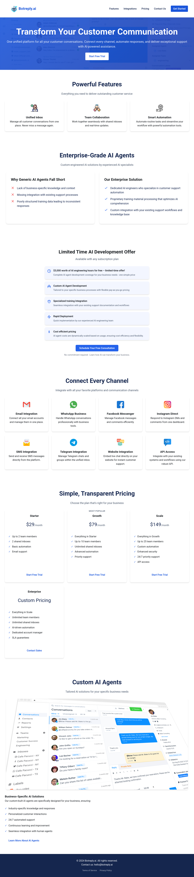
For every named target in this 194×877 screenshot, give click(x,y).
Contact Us (160, 8)
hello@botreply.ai (103, 864)
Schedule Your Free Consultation (97, 348)
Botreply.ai (21, 8)
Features (114, 8)
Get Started (179, 8)
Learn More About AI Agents (23, 840)
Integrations (130, 8)
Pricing (145, 8)
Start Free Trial (97, 56)
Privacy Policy (106, 870)
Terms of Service (89, 870)
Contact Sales (34, 650)
